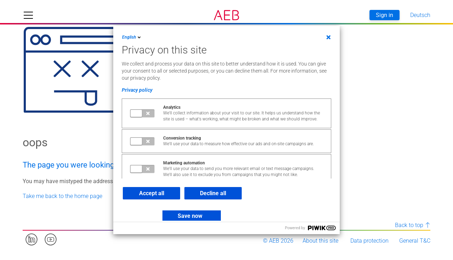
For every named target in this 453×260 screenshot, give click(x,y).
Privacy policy (137, 90)
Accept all (151, 193)
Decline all (213, 193)
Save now (190, 216)
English (132, 37)
